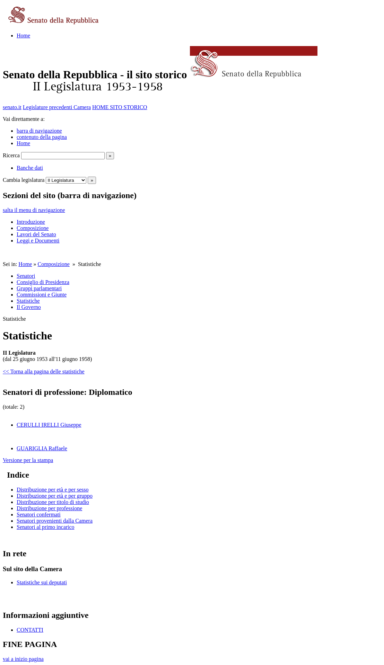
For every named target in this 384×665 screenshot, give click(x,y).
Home (23, 35)
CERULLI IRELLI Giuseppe (49, 425)
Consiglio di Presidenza (43, 282)
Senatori (26, 276)
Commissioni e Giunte (42, 295)
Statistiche (28, 301)
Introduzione (31, 222)
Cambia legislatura (23, 180)
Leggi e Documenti (38, 240)
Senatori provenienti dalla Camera (55, 521)
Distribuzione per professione (49, 508)
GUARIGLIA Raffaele (42, 448)
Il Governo (29, 307)
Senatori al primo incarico (46, 527)
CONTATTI (30, 630)
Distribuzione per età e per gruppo (55, 496)
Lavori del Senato (36, 234)
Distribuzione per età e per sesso (52, 490)
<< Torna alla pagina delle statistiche (44, 371)
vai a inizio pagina (23, 659)
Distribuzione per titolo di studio (53, 502)
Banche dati (30, 168)
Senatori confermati (39, 514)
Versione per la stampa (28, 460)
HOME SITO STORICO (119, 107)
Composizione (33, 228)
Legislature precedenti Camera (57, 107)
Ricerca (11, 155)
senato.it (12, 107)
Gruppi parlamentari (39, 288)
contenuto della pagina (42, 137)
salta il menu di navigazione (34, 210)
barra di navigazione (39, 131)
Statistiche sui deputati (42, 582)
